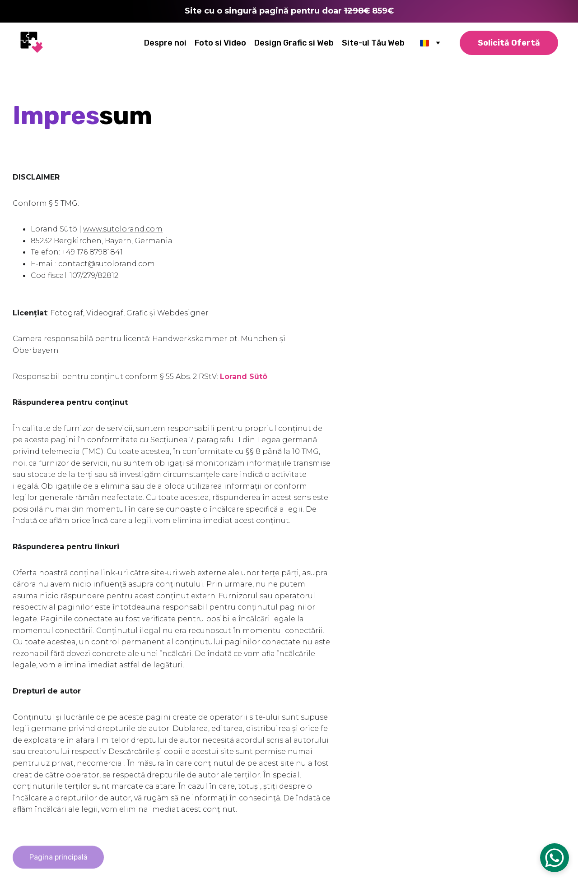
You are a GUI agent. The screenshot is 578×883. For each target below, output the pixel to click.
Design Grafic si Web (294, 43)
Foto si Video (220, 43)
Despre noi (165, 43)
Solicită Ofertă (509, 43)
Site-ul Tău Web (373, 43)
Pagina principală (58, 859)
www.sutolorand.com (123, 229)
